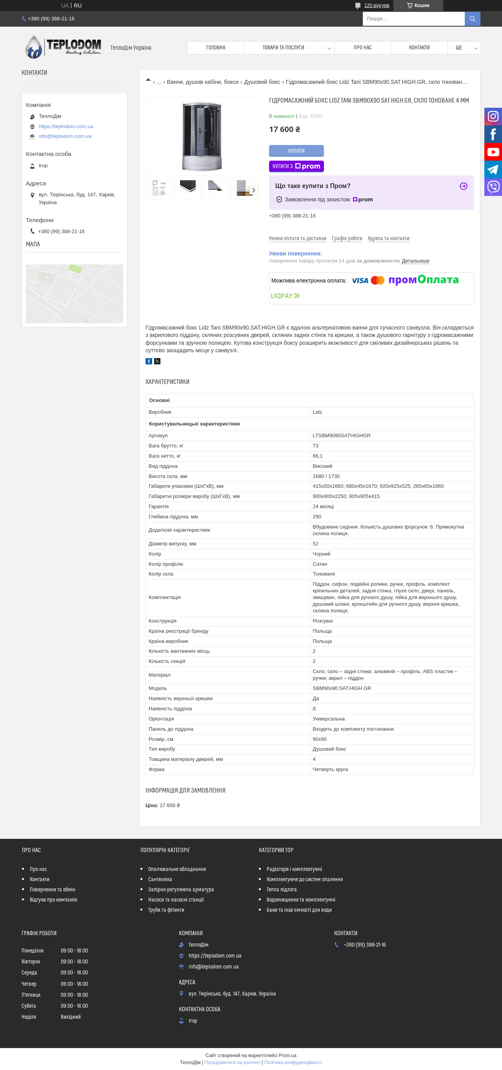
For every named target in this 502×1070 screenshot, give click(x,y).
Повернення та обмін (52, 890)
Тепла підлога (282, 890)
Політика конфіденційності (293, 1062)
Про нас (363, 48)
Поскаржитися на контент (232, 1062)
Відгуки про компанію (53, 900)
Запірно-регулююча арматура (181, 890)
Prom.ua (287, 1055)
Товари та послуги (283, 48)
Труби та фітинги (166, 910)
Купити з (296, 166)
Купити (296, 151)
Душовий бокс (262, 82)
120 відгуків (376, 5)
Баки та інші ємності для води (299, 910)
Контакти (419, 48)
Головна (215, 48)
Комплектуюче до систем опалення (305, 879)
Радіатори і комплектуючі (294, 869)
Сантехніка (160, 879)
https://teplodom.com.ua (66, 126)
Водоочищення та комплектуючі (301, 900)
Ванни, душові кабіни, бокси (202, 82)
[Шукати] (472, 19)
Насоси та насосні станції (176, 900)
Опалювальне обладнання (177, 869)
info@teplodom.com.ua (65, 136)
